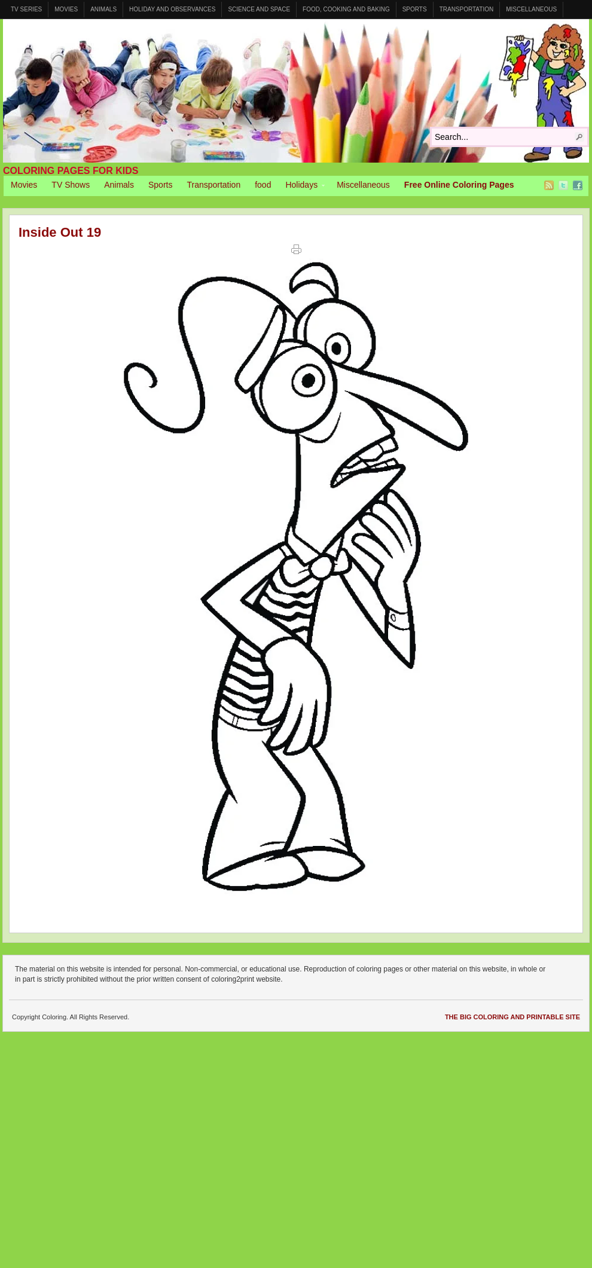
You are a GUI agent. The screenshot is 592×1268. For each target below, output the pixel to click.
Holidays (301, 186)
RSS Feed (549, 185)
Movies (66, 9)
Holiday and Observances (172, 9)
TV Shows (70, 185)
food (263, 185)
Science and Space (259, 9)
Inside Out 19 (60, 232)
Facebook (577, 185)
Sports (414, 9)
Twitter (563, 185)
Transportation (467, 9)
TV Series (26, 9)
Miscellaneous (531, 9)
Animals (103, 9)
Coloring (296, 91)
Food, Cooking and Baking (346, 9)
